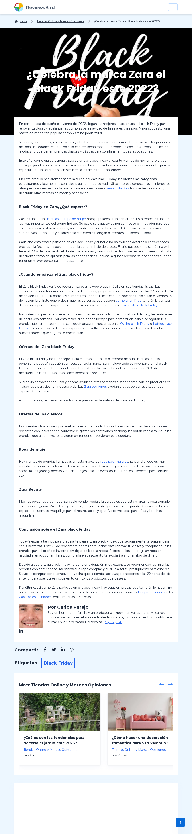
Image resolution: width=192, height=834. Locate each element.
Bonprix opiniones (151, 592)
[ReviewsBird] (34, 7)
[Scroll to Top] (180, 822)
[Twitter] (51, 650)
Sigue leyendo (113, 622)
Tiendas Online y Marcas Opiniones (60, 21)
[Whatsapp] (69, 650)
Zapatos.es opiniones (35, 597)
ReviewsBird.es (117, 188)
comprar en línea (128, 301)
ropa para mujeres (114, 462)
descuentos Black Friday (138, 305)
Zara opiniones (95, 387)
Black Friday (58, 663)
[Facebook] (42, 650)
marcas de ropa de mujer (66, 219)
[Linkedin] (60, 650)
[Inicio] (20, 21)
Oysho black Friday (134, 324)
